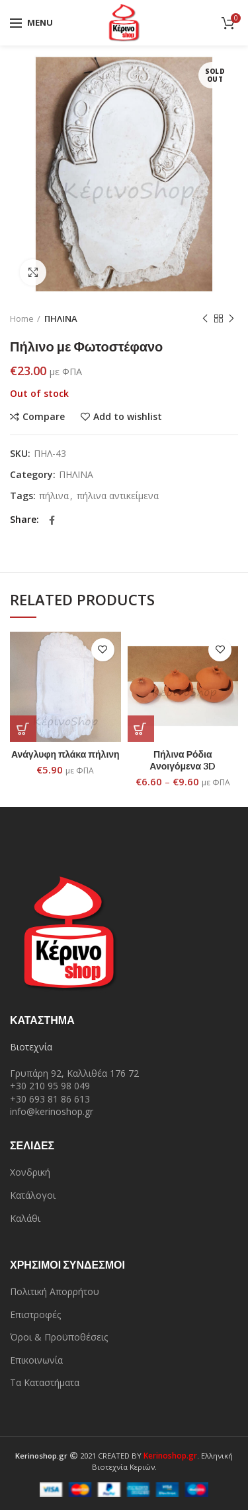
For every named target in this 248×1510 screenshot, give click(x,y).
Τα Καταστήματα (44, 1382)
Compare (43, 416)
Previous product (205, 318)
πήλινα (54, 496)
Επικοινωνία (36, 1360)
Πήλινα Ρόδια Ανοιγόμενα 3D (182, 759)
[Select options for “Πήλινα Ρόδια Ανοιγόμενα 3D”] (141, 728)
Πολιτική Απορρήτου (54, 1291)
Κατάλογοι (33, 1195)
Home (22, 318)
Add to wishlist (127, 416)
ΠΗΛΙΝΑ (60, 318)
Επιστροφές (35, 1314)
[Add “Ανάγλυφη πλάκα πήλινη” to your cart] (23, 728)
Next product (231, 318)
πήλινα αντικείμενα (118, 496)
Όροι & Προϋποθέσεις (59, 1337)
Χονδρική (30, 1172)
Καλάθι (25, 1218)
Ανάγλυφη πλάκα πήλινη (65, 754)
